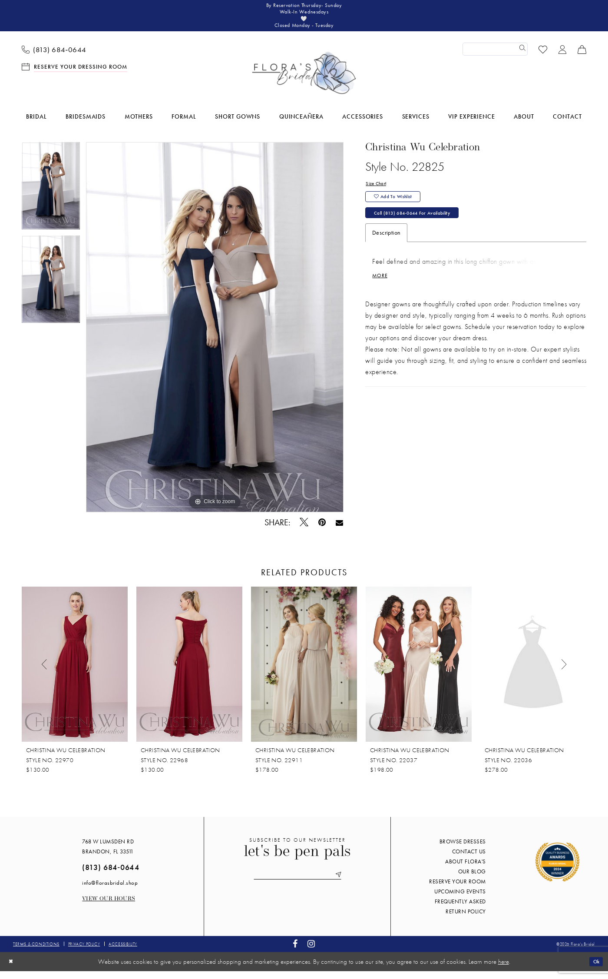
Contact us (469, 859)
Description (386, 251)
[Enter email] (297, 884)
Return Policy (466, 919)
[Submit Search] (521, 56)
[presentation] (75, 672)
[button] (562, 57)
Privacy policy (84, 952)
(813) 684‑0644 (110, 875)
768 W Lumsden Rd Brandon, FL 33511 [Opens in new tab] (108, 854)
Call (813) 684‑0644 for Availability (424, 230)
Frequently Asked (460, 909)
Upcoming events (460, 899)
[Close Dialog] (12, 969)
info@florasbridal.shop (110, 890)
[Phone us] (54, 57)
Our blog (472, 879)
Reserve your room (457, 889)
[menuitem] (54, 57)
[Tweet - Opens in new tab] (304, 530)
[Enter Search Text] (495, 56)
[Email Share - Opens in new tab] (339, 530)
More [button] (381, 296)
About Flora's (465, 869)
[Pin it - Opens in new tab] (322, 530)
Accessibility (123, 952)
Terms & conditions (36, 952)
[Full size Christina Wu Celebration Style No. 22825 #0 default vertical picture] (214, 335)
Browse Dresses (462, 849)
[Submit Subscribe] (348, 884)
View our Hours (108, 906)
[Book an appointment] (75, 74)
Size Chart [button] (379, 192)
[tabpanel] (51, 196)
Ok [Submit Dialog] (594, 969)
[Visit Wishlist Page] (543, 57)
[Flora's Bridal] (304, 81)
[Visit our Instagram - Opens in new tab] (311, 952)
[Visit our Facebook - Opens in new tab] (295, 952)
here (503, 969)
